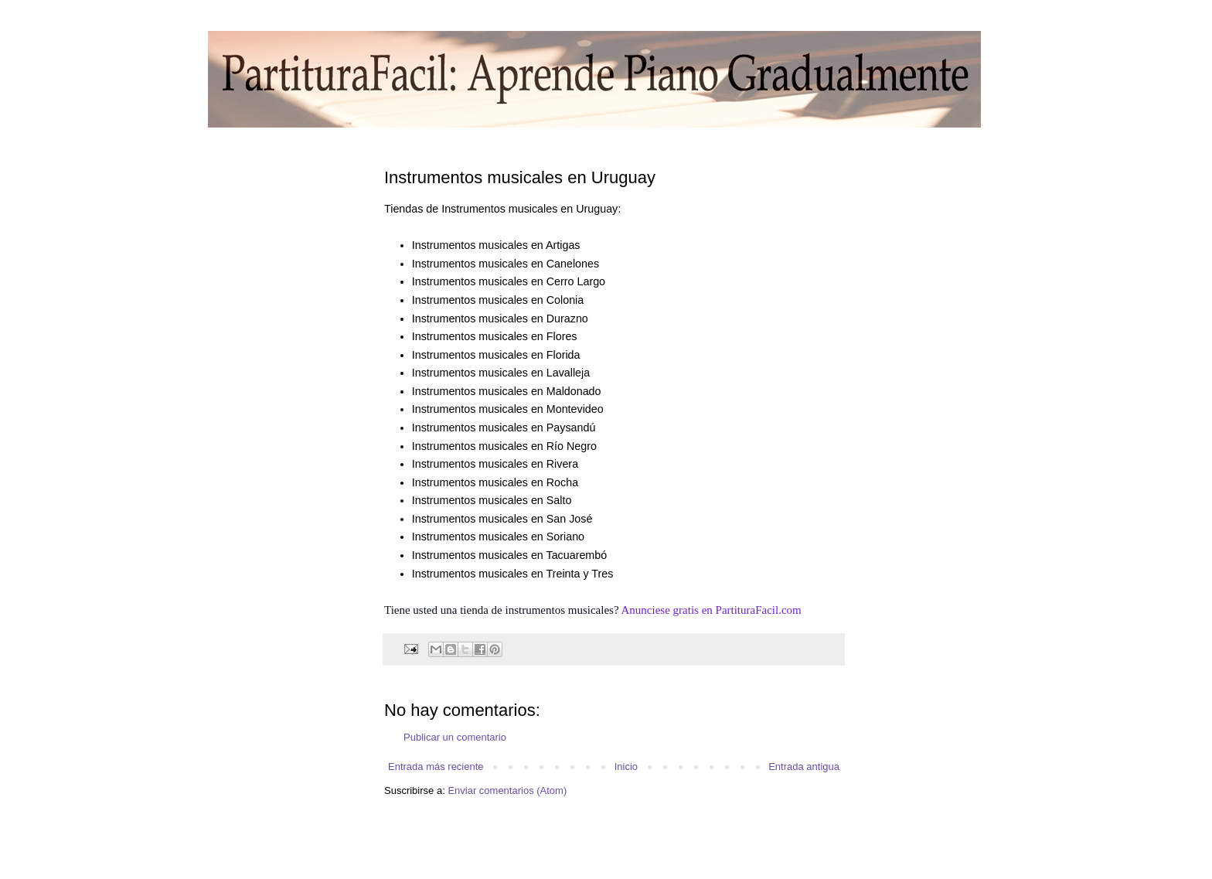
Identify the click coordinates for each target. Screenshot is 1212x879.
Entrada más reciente (436, 766)
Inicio (626, 766)
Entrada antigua (803, 766)
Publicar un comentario (454, 737)
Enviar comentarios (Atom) (507, 790)
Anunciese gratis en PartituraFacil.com (711, 610)
